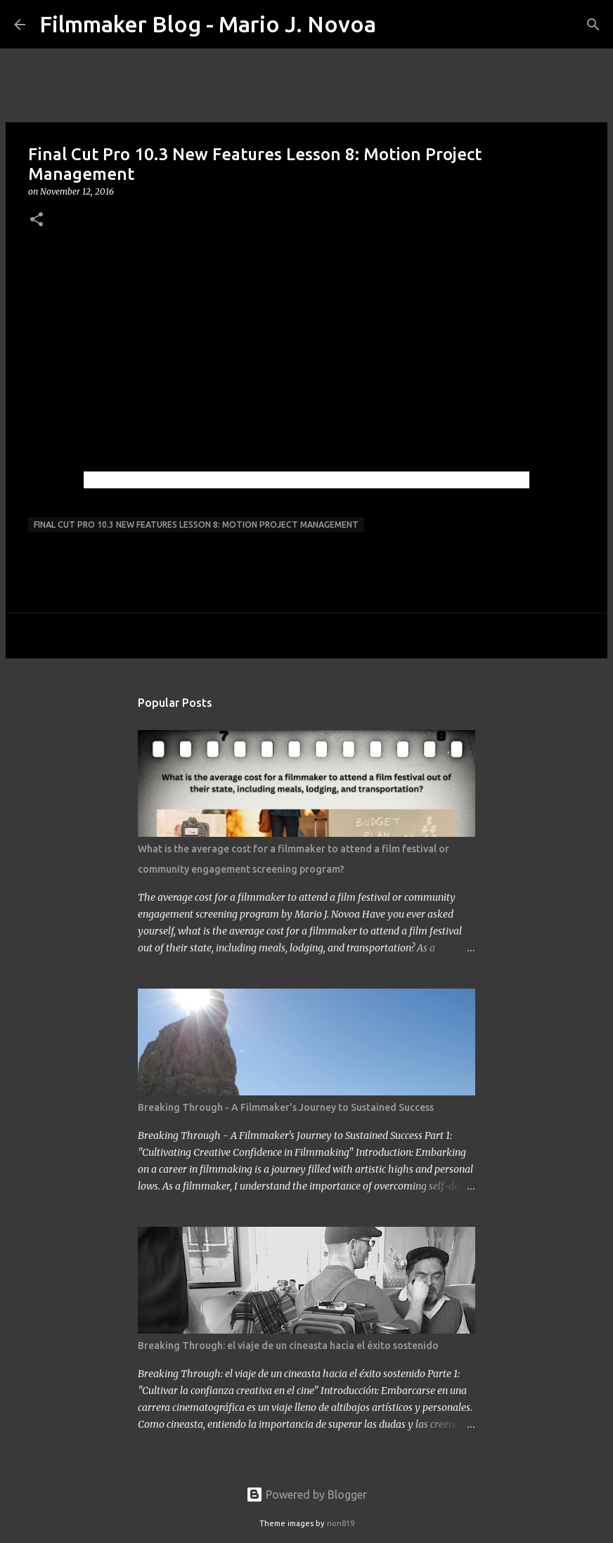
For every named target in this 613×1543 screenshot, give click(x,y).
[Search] (395, 24)
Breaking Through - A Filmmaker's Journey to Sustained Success (286, 1107)
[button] (36, 220)
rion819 (340, 1523)
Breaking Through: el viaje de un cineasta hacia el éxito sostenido (288, 1345)
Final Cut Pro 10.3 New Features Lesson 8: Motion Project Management (196, 524)
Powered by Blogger (306, 1494)
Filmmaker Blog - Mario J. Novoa (207, 24)
